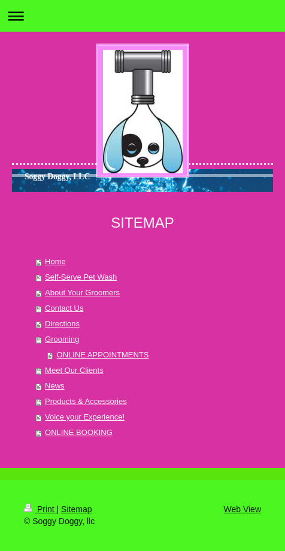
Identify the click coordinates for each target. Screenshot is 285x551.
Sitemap (76, 509)
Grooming (62, 339)
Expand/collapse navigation (142, 16)
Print (40, 509)
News (55, 385)
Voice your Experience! (85, 416)
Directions (62, 323)
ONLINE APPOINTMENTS (103, 354)
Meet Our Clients (74, 370)
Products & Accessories (86, 401)
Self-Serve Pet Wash (81, 277)
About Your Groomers (82, 292)
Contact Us (64, 308)
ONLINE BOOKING (79, 432)
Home (55, 261)
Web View (242, 509)
